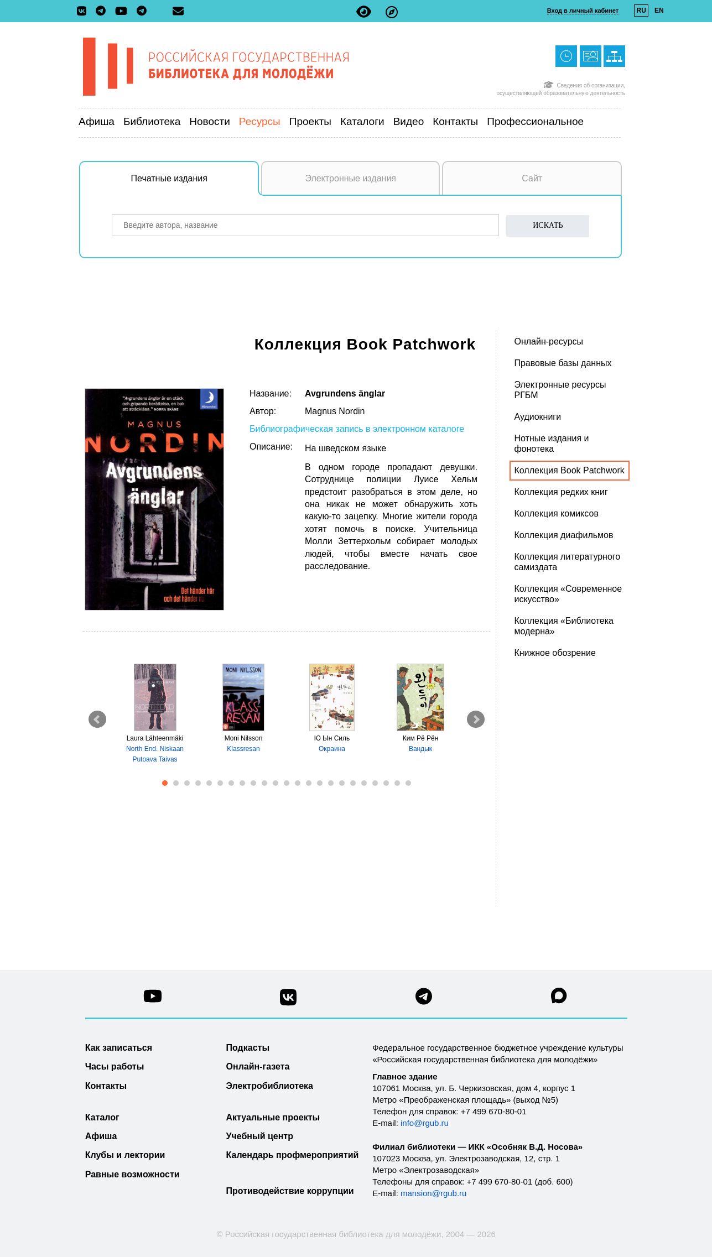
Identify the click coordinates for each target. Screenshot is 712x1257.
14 (308, 783)
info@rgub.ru (425, 1123)
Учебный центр (259, 1136)
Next (476, 719)
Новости (209, 121)
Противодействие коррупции (290, 1191)
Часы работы (114, 1066)
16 (331, 783)
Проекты (310, 121)
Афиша (97, 121)
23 (408, 783)
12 (286, 783)
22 (397, 783)
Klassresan (243, 749)
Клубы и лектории (125, 1155)
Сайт (532, 178)
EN (659, 10)
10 (264, 783)
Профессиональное (535, 121)
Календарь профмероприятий (292, 1155)
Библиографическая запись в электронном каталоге (357, 429)
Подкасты (248, 1047)
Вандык (420, 749)
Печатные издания (195, 184)
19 (364, 783)
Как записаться (118, 1047)
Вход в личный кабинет (583, 10)
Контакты (455, 121)
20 (375, 783)
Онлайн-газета (258, 1066)
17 (342, 783)
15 (320, 783)
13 (297, 783)
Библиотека (151, 121)
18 (353, 783)
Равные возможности (132, 1174)
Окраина (332, 749)
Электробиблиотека (269, 1086)
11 (275, 783)
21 (386, 783)
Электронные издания (350, 178)
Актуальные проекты (273, 1117)
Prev (97, 719)
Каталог (102, 1117)
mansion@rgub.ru (433, 1193)
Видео (408, 121)
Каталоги (362, 121)
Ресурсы (259, 121)
